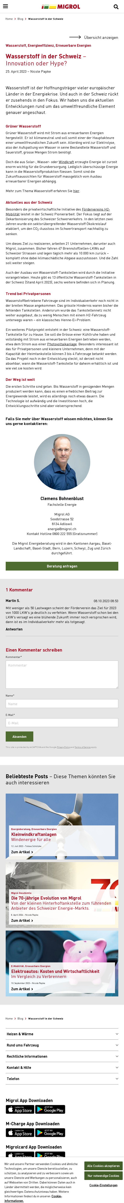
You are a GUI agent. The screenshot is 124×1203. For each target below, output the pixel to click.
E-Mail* (10, 715)
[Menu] (5, 6)
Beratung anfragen (62, 566)
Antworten (14, 629)
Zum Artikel (22, 852)
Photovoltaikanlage (62, 343)
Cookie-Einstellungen (103, 1185)
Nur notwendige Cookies (103, 1176)
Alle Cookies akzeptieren (103, 1166)
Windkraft (66, 161)
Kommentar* (14, 657)
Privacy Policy (63, 747)
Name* (10, 695)
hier (76, 190)
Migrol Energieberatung (36, 543)
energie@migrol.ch (62, 528)
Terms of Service (83, 747)
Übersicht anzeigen (93, 37)
